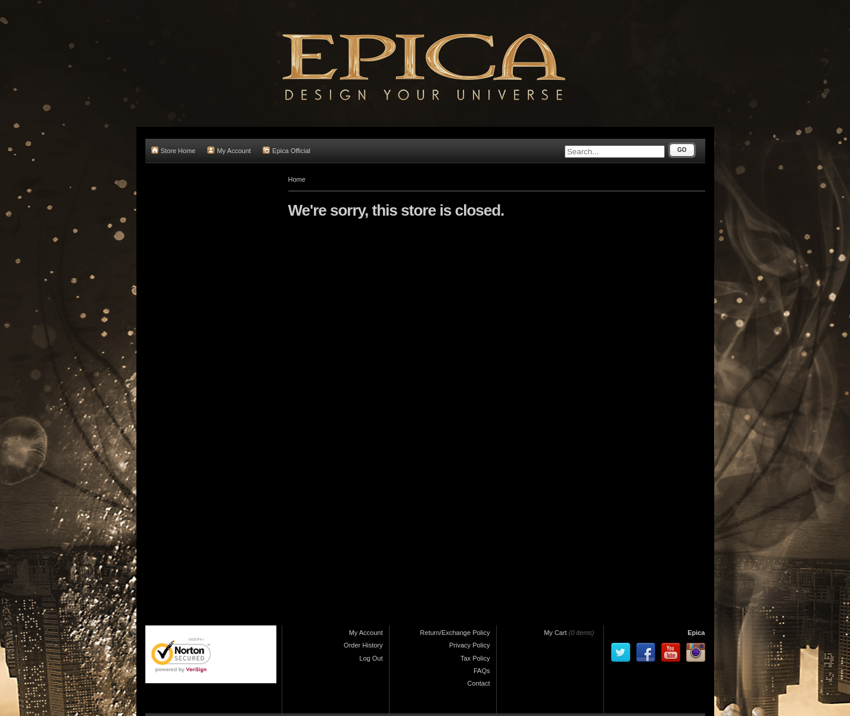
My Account (229, 150)
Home (297, 179)
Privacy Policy (469, 645)
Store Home (173, 150)
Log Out (370, 658)
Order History (363, 645)
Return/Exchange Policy (455, 632)
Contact (479, 683)
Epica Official (286, 150)
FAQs (482, 670)
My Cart (555, 632)
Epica (696, 632)
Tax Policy (475, 658)
